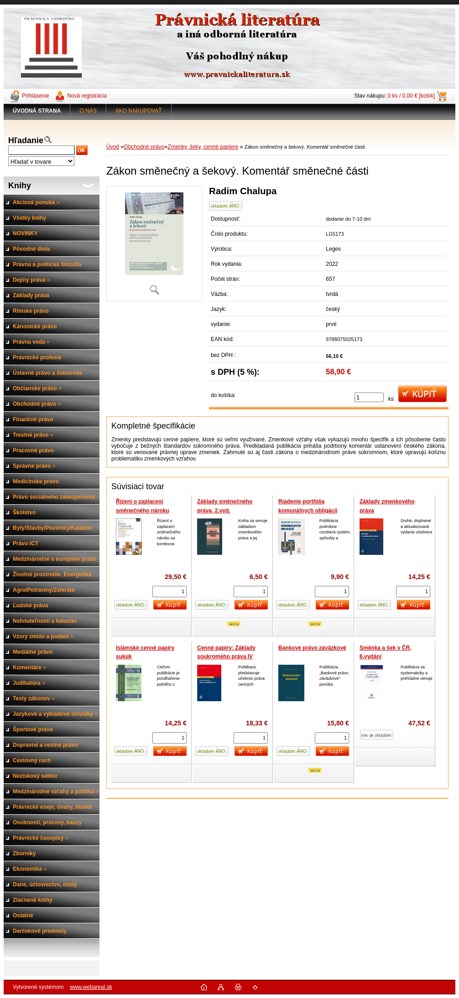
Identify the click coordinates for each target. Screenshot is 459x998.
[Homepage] (37, 111)
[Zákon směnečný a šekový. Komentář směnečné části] (154, 243)
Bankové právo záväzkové (312, 648)
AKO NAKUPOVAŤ (138, 111)
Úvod (112, 147)
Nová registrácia (87, 96)
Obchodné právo (144, 147)
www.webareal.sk (91, 987)
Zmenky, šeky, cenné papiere (202, 147)
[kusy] (369, 397)
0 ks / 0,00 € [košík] (411, 96)
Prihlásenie (35, 96)
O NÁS (87, 111)
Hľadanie (25, 140)
